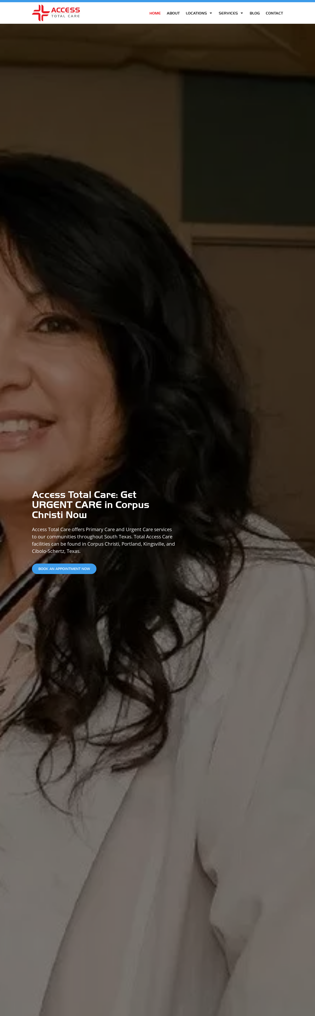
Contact (274, 13)
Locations (199, 13)
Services (231, 13)
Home (155, 13)
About (173, 13)
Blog (255, 13)
